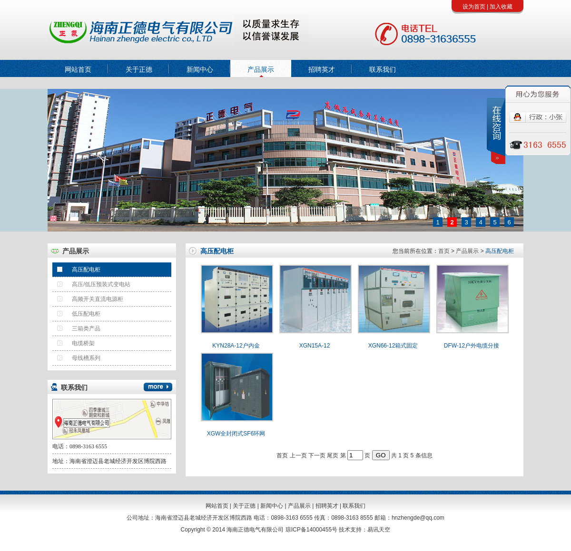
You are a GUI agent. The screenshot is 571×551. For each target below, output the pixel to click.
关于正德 (139, 69)
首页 (444, 251)
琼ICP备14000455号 (311, 529)
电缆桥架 (73, 341)
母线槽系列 (76, 356)
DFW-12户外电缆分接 (471, 345)
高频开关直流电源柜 (87, 297)
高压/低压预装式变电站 (91, 282)
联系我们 (382, 69)
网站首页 (78, 69)
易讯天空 (378, 529)
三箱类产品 (76, 326)
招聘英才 (321, 69)
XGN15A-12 (314, 345)
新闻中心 (200, 69)
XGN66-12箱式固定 (393, 345)
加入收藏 (501, 6)
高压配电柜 (76, 267)
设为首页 (474, 6)
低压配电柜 (76, 312)
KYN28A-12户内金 (235, 345)
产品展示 (260, 69)
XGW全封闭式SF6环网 (236, 433)
